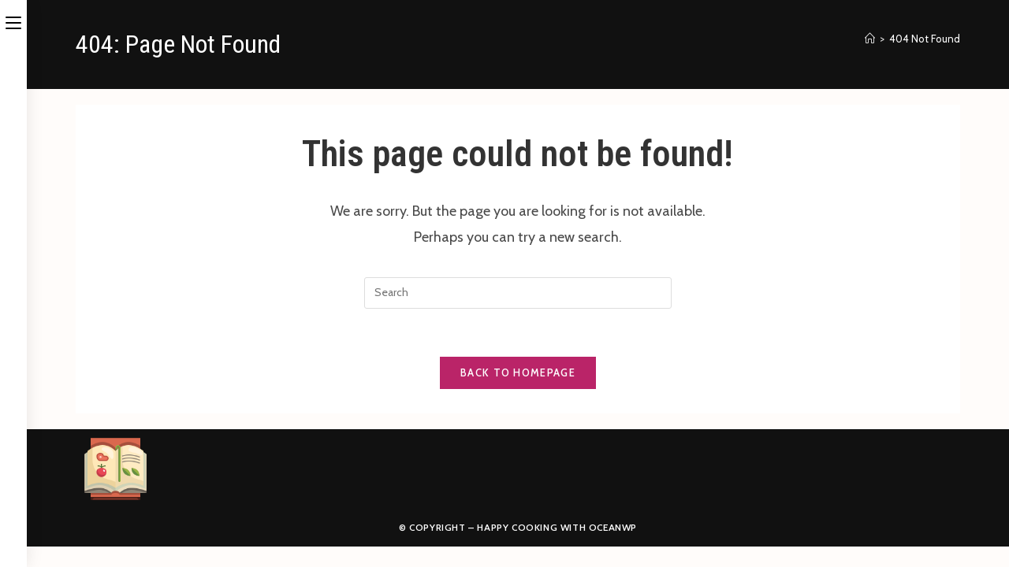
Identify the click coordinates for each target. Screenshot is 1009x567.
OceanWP (613, 527)
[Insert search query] (518, 293)
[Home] (870, 38)
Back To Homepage (517, 372)
